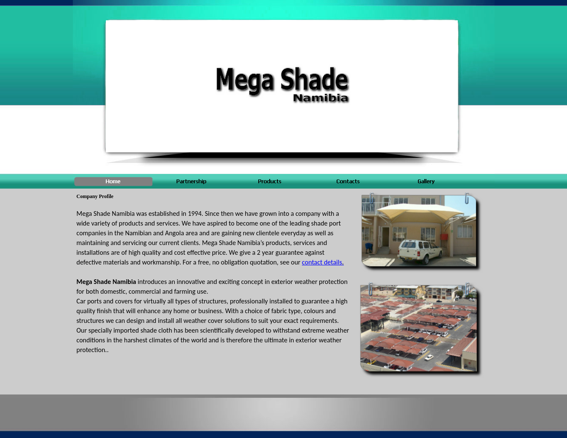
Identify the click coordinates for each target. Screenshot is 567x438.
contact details (323, 262)
